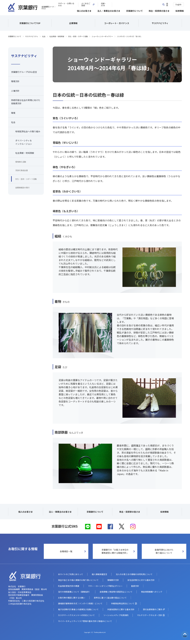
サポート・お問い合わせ (109, 4)
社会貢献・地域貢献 (56, 36)
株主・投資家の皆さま (159, 10)
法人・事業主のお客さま (108, 10)
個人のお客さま (84, 10)
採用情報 (179, 10)
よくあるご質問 (132, 4)
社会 (43, 36)
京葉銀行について (134, 10)
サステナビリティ (31, 36)
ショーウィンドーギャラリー (102, 36)
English (178, 4)
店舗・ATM (151, 4)
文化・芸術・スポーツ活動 (78, 36)
